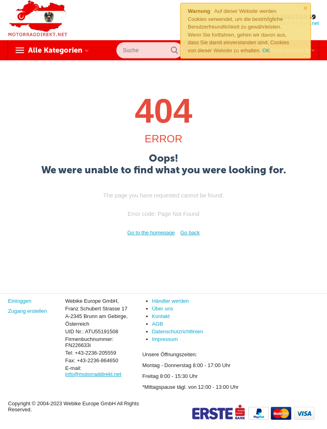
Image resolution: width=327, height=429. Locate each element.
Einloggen (19, 301)
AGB (157, 324)
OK (266, 50)
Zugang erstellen (27, 311)
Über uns (162, 309)
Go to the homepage (151, 233)
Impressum (165, 339)
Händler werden (170, 301)
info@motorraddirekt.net (93, 374)
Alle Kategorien (55, 50)
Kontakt (161, 316)
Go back (189, 233)
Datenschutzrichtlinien (177, 331)
